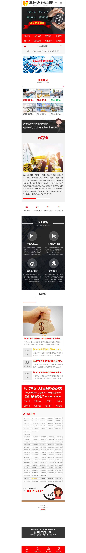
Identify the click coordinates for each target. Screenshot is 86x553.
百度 (39, 543)
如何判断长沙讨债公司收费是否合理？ (58, 490)
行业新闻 (43, 310)
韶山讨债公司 (26, 439)
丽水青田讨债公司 (50, 471)
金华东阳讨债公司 (50, 463)
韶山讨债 (56, 51)
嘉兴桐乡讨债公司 (50, 461)
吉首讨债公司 (26, 437)
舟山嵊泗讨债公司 (58, 466)
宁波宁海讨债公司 (58, 448)
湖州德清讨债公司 (35, 458)
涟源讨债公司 (50, 434)
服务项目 (48, 36)
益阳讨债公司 (42, 426)
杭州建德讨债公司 (43, 445)
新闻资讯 (59, 36)
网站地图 (33, 543)
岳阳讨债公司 (42, 429)
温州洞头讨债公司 (58, 453)
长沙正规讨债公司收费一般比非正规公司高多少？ (43, 490)
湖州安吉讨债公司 (43, 458)
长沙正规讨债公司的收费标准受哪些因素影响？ (35, 490)
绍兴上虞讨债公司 (50, 451)
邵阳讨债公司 (58, 429)
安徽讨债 (37, 415)
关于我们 (37, 36)
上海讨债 (48, 410)
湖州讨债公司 (26, 487)
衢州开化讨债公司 (58, 469)
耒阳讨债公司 (34, 434)
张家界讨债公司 (35, 432)
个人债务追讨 (43, 87)
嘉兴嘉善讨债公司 (58, 461)
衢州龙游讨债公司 (43, 469)
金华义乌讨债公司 (43, 463)
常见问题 (56, 310)
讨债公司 (40, 51)
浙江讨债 (59, 410)
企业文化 (43, 203)
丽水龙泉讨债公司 (35, 471)
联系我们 (59, 41)
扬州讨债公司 (50, 487)
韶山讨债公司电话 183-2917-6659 (43, 405)
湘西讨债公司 (34, 439)
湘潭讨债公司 (34, 429)
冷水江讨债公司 (35, 437)
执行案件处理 (31, 87)
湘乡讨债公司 (26, 434)
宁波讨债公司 (42, 487)
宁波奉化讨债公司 (50, 448)
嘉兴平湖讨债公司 (43, 461)
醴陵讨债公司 (58, 432)
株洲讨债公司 (58, 426)
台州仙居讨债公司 (58, 456)
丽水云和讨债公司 (58, 471)
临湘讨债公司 (42, 437)
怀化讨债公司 (42, 432)
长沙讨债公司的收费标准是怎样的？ (50, 490)
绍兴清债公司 (34, 487)
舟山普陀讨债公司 (43, 466)
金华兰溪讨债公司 (35, 463)
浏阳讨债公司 (50, 432)
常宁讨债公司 (58, 434)
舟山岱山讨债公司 (50, 466)
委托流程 (37, 41)
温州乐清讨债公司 (43, 453)
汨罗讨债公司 (50, 437)
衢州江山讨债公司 (35, 469)
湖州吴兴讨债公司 (50, 458)
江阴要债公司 (58, 487)
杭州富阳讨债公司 (50, 445)
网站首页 (27, 36)
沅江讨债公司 (42, 434)
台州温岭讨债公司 (35, 456)
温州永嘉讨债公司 (50, 453)
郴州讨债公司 (34, 426)
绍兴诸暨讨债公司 (43, 451)
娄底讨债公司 (50, 426)
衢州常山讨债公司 (50, 469)
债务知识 (29, 310)
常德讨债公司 (50, 429)
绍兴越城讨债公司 (35, 451)
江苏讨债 (37, 410)
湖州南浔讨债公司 (58, 458)
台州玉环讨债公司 (43, 456)
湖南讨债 (48, 51)
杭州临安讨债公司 (58, 445)
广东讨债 (27, 410)
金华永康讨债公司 (58, 463)
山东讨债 (27, 415)
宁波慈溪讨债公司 (43, 448)
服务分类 (27, 41)
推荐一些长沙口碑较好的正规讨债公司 (27, 490)
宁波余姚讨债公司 (35, 448)
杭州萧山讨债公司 (35, 445)
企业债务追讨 (55, 87)
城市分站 (48, 41)
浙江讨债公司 (27, 443)
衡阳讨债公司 (26, 429)
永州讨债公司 (26, 432)
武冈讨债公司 (58, 437)
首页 (33, 51)
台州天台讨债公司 (50, 456)
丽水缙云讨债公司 (43, 471)
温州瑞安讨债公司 (35, 453)
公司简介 (29, 203)
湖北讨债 (48, 415)
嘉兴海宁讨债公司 (35, 461)
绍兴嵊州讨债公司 (58, 451)
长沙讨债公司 (26, 426)
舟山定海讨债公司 (35, 466)
